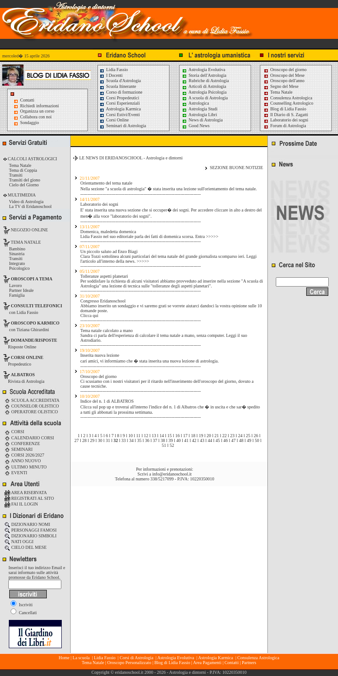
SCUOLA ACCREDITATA (32, 400)
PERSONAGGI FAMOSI (30, 530)
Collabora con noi (36, 116)
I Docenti (111, 75)
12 (146, 435)
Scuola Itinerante (117, 86)
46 (225, 440)
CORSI (14, 431)
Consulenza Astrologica (287, 97)
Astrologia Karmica (120, 108)
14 (162, 435)
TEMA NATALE (25, 242)
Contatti (27, 100)
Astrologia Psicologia (204, 92)
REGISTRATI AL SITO (29, 498)
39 (171, 440)
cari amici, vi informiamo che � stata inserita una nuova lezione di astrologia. (149, 361)
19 (201, 435)
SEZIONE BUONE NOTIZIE (236, 167)
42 (194, 440)
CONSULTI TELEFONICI (36, 305)
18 (193, 435)
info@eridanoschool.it (172, 474)
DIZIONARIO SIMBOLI (30, 535)
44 (210, 440)
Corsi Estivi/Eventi (119, 114)
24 (240, 435)
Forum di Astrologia (284, 125)
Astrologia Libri (199, 114)
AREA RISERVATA (25, 492)
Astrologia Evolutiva (203, 69)
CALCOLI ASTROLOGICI (32, 158)
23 (232, 435)
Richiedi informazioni (39, 105)
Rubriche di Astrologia (205, 80)
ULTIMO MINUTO (25, 467)
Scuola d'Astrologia (120, 80)
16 (177, 435)
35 (139, 440)
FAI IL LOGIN (21, 504)
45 (217, 440)
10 (130, 435)
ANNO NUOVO (22, 460)
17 (185, 435)
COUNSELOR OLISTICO (31, 406)
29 (92, 440)
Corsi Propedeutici (119, 97)
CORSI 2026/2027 (24, 455)
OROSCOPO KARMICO (35, 323)
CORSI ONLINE (27, 357)
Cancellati (24, 612)
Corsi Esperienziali (119, 103)
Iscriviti (22, 604)
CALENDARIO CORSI (29, 437)
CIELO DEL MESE (25, 547)
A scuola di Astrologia (205, 97)
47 (233, 440)
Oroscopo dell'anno (287, 80)
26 (256, 435)
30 (100, 440)
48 (241, 440)
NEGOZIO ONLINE (29, 229)
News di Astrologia (202, 119)
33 (123, 440)
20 (209, 435)
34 (131, 440)
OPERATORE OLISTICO (31, 411)
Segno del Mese (280, 86)
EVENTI (15, 472)
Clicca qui (89, 315)
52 (171, 445)
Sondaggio (29, 122)
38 (163, 440)
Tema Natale (278, 92)
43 (202, 440)
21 (216, 435)
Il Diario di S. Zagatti (285, 114)
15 (169, 435)
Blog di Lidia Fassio (284, 108)
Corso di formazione (121, 92)
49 (249, 440)
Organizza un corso (37, 111)
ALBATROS (23, 374)
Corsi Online (114, 119)
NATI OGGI (19, 541)
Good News (196, 125)
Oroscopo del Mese (283, 75)
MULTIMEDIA (21, 195)
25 (248, 435)
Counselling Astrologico (288, 103)
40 (179, 440)
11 (138, 435)
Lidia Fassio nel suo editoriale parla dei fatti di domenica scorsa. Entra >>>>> (149, 236)
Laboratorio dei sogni (285, 119)
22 (224, 435)
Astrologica (195, 103)
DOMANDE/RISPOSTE (34, 340)
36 (147, 440)
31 (108, 440)
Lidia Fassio (113, 69)
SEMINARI (18, 449)
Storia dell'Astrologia (204, 75)
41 (186, 440)
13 (154, 435)
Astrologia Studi (200, 108)
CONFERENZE (22, 443)
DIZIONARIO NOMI (27, 524)
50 (257, 440)
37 (155, 440)
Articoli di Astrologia (204, 86)
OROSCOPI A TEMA (32, 278)
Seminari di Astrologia (122, 125)
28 (84, 440)
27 (76, 440)
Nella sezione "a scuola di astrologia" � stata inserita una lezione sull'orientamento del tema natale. (168, 188)
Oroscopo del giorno (285, 69)
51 (164, 445)
